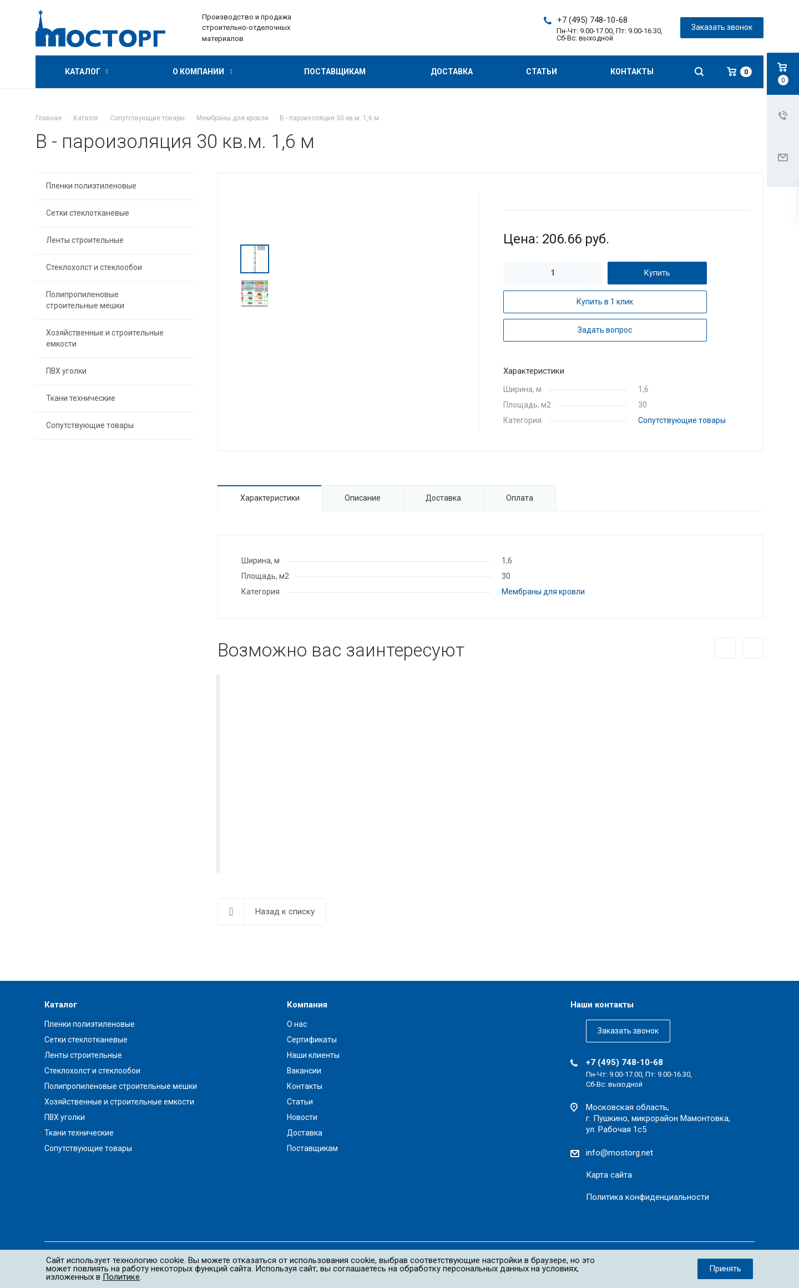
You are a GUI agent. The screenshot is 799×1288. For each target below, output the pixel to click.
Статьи (541, 71)
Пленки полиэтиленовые (91, 185)
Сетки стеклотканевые (87, 212)
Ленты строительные (85, 240)
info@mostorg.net (619, 1153)
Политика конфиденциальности (647, 1197)
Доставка (452, 71)
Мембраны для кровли (543, 591)
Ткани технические (80, 398)
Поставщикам (335, 71)
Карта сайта (609, 1175)
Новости (302, 1117)
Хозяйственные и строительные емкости (105, 338)
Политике (121, 1277)
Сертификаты (312, 1039)
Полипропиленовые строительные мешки (85, 300)
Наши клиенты (313, 1055)
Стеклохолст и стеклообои (94, 267)
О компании (202, 71)
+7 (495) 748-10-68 (592, 20)
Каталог (86, 71)
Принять (725, 1269)
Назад (725, 648)
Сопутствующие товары (682, 420)
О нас (297, 1024)
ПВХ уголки (66, 370)
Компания (307, 1005)
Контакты (632, 71)
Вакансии (304, 1070)
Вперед (752, 648)
